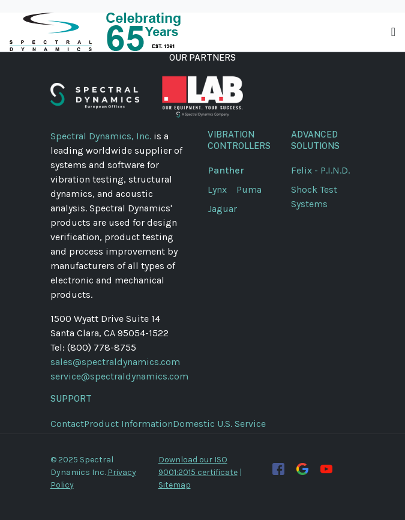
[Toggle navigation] (393, 32)
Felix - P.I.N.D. (320, 170)
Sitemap (174, 485)
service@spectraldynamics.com (119, 376)
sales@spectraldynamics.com (115, 361)
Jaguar (222, 208)
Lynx (222, 189)
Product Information (128, 423)
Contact (67, 423)
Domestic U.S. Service (219, 423)
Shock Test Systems (314, 197)
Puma (253, 189)
